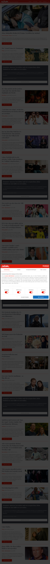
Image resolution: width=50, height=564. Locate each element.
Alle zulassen (41, 297)
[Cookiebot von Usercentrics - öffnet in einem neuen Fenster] (43, 266)
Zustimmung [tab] (6, 269)
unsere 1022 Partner (9, 275)
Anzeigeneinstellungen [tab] (31, 269)
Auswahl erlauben (25, 297)
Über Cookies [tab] (43, 269)
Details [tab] (18, 269)
